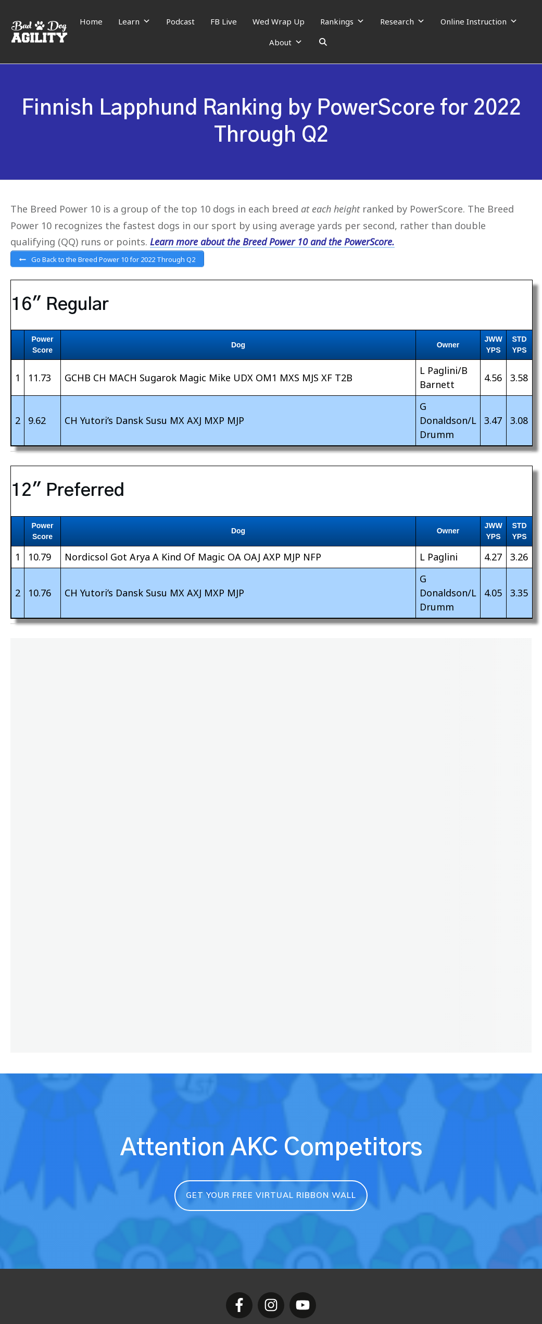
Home (91, 21)
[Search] (323, 42)
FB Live (223, 21)
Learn (134, 21)
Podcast (180, 21)
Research (402, 21)
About (285, 42)
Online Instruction (479, 21)
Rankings (342, 21)
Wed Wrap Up (279, 21)
